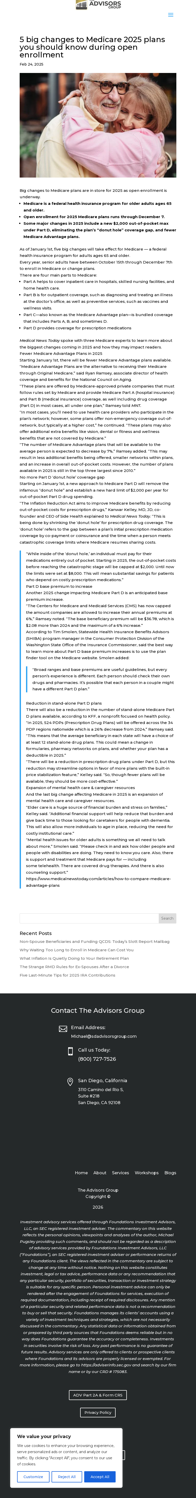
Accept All (100, 1477)
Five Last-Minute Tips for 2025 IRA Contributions (67, 975)
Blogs (170, 1173)
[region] (66, 1458)
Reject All (67, 1477)
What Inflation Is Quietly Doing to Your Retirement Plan (74, 958)
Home (81, 1173)
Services (120, 1173)
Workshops (147, 1173)
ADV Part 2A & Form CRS (97, 1395)
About (99, 1173)
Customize (33, 1477)
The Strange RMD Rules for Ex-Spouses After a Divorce (74, 966)
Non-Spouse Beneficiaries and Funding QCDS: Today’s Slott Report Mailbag (95, 941)
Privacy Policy (97, 1412)
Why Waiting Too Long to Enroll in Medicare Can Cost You (77, 949)
